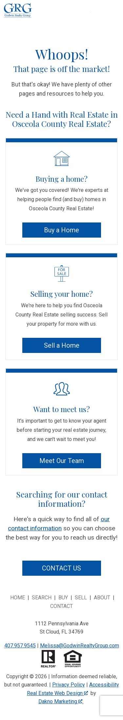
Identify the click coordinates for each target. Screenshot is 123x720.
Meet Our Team (61, 461)
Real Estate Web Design (57, 693)
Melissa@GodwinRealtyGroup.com (79, 645)
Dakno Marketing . (60, 701)
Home (17, 597)
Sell (81, 597)
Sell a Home (61, 345)
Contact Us (61, 568)
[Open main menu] (99, 20)
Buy (63, 597)
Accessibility (104, 685)
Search (41, 597)
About (102, 597)
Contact (61, 606)
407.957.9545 (20, 645)
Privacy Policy (68, 685)
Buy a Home (61, 230)
